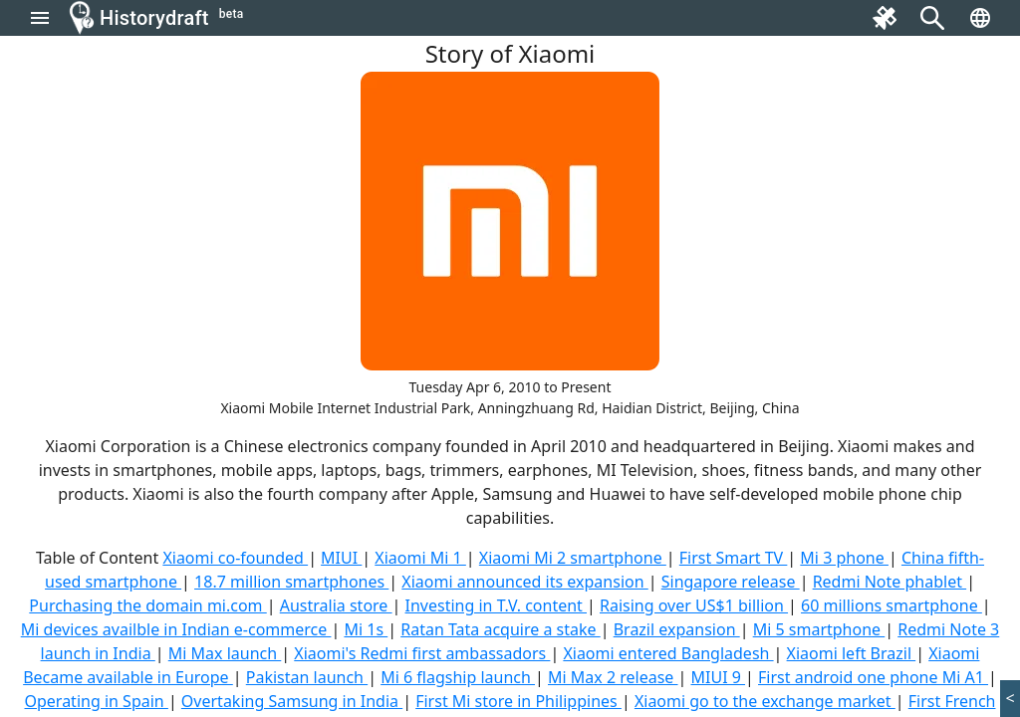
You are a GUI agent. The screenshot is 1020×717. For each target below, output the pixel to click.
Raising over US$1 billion (694, 605)
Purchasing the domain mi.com (147, 605)
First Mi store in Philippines (518, 701)
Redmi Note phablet (890, 582)
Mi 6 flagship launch (458, 677)
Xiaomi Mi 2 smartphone (572, 558)
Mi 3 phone (844, 558)
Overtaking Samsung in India (291, 701)
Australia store (336, 605)
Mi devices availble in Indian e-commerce (176, 629)
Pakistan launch (307, 677)
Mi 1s (365, 629)
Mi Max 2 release (613, 677)
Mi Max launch (225, 653)
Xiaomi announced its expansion (524, 582)
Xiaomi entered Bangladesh (668, 653)
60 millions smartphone (891, 605)
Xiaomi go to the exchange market (765, 701)
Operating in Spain (96, 701)
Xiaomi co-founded (235, 558)
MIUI (341, 558)
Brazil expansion (677, 629)
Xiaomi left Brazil (851, 653)
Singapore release (730, 582)
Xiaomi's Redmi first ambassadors (422, 653)
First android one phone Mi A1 (873, 677)
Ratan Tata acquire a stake (500, 629)
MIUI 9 (718, 677)
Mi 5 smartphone (819, 629)
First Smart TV (733, 558)
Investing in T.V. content (496, 605)
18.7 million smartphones (291, 582)
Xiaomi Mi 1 (420, 558)
